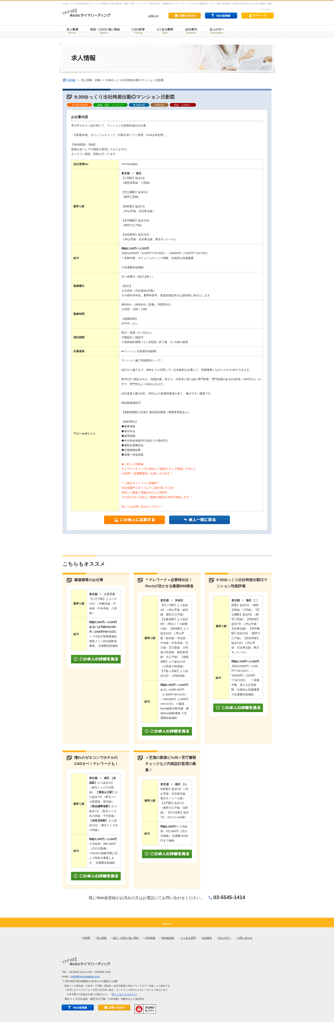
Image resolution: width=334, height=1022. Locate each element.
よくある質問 (188, 937)
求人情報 (101, 937)
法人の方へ (224, 937)
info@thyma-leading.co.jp (85, 976)
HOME (71, 80)
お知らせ (153, 15)
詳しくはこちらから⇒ (124, 994)
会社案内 (207, 937)
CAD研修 (150, 937)
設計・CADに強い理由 (126, 937)
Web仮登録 (167, 937)
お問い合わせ (245, 937)
